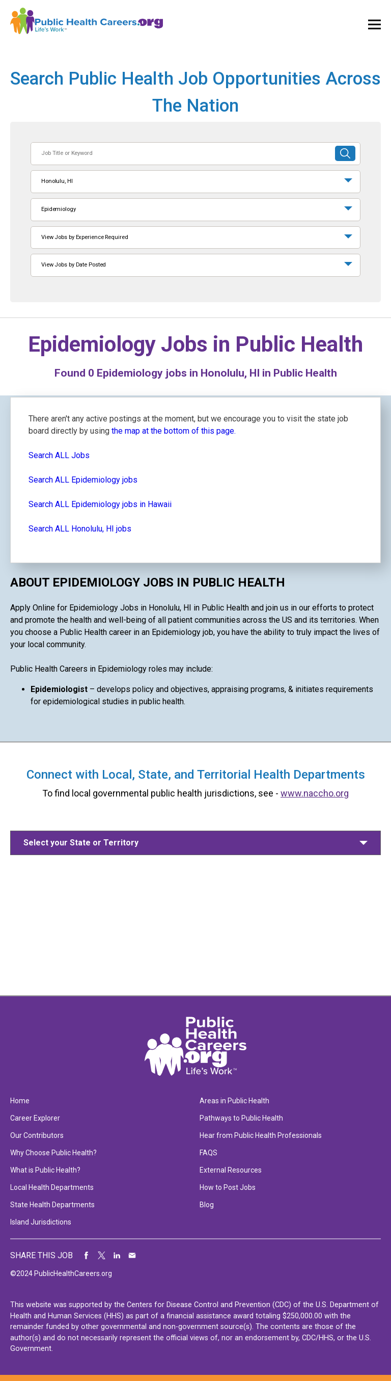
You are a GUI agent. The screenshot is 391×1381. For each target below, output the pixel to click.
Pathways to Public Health (241, 1118)
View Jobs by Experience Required (84, 237)
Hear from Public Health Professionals (261, 1135)
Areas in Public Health (234, 1101)
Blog (207, 1205)
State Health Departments (52, 1205)
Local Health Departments (52, 1187)
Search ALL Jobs (59, 455)
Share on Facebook (86, 1256)
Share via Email (132, 1256)
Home (20, 1101)
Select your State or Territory (80, 842)
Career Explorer (35, 1118)
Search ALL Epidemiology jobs (83, 480)
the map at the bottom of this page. (173, 431)
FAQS (208, 1153)
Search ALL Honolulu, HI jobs (80, 529)
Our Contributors (37, 1135)
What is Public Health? (45, 1170)
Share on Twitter (102, 1256)
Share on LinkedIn (117, 1256)
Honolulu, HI (57, 181)
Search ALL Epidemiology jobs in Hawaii (100, 504)
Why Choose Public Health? (53, 1153)
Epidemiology (58, 209)
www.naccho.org (315, 793)
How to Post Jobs (228, 1187)
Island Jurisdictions (40, 1222)
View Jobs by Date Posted (73, 264)
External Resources (231, 1170)
